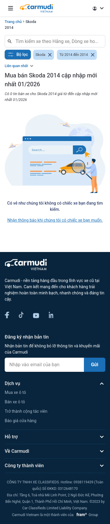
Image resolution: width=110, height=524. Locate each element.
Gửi (94, 364)
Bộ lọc (18, 54)
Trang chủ (13, 21)
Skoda (31, 21)
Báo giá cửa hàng (20, 420)
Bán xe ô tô (15, 401)
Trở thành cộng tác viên (26, 411)
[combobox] (57, 41)
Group (86, 515)
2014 (9, 27)
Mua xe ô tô (15, 392)
